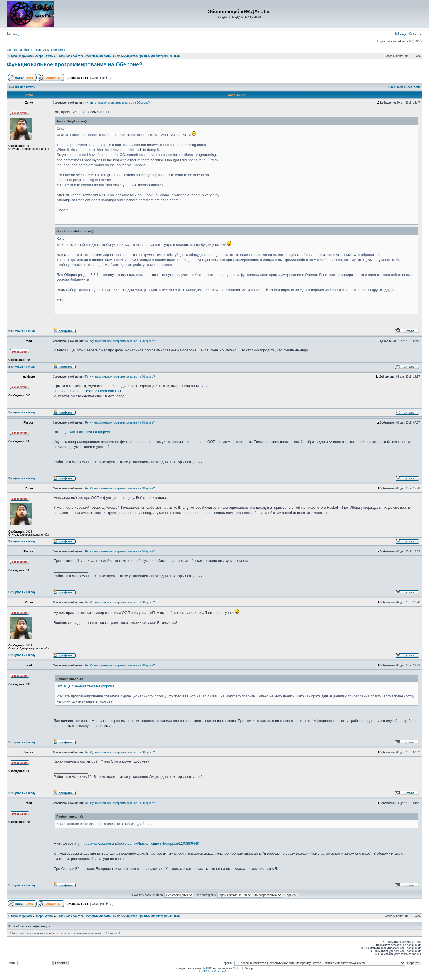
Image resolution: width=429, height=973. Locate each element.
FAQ (400, 34)
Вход (13, 34)
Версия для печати (22, 86)
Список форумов (20, 56)
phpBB (206, 968)
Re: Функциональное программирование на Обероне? (120, 341)
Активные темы (54, 49)
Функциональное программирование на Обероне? (74, 64)
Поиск (415, 34)
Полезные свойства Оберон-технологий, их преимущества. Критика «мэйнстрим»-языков (118, 56)
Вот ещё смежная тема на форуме (82, 432)
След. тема (413, 86)
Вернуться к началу (21, 330)
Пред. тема (395, 86)
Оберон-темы (44, 56)
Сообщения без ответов (24, 49)
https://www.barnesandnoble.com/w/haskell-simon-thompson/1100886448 (140, 843)
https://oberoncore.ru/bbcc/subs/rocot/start (87, 391)
